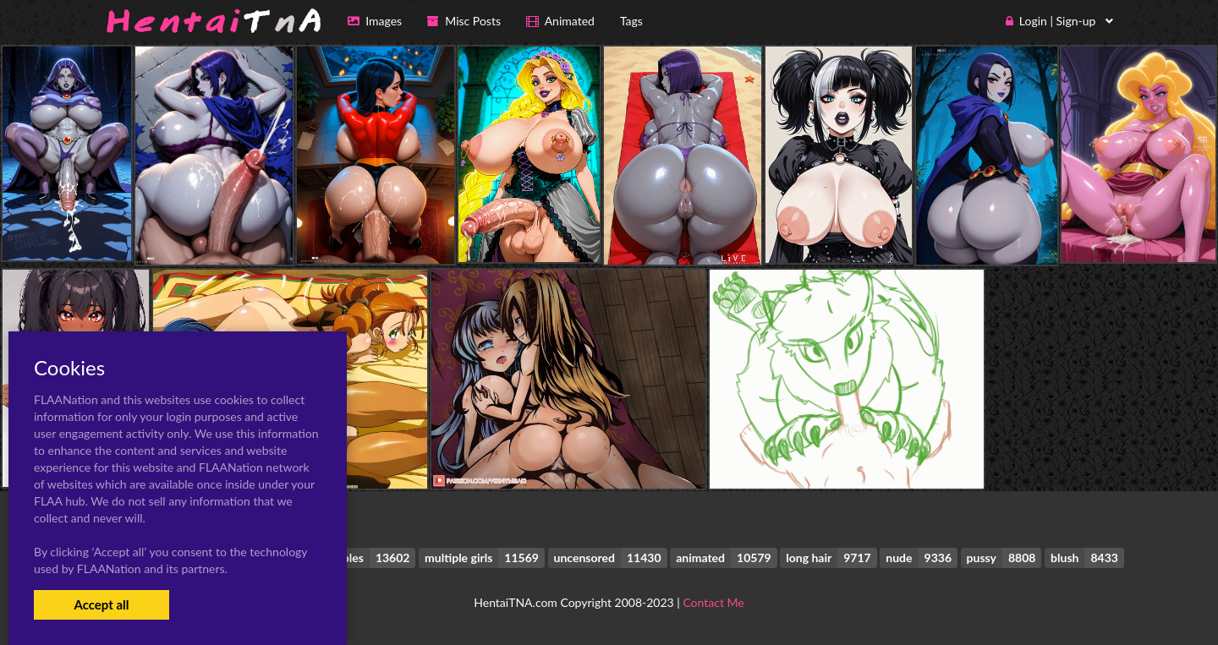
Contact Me (713, 602)
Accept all (101, 604)
